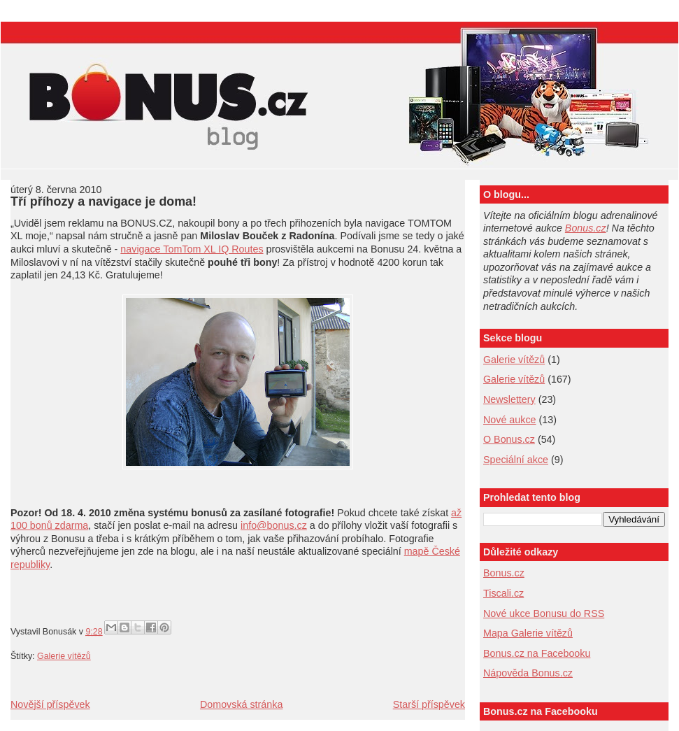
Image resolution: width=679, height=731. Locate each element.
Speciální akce (515, 459)
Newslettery (509, 399)
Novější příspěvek (50, 704)
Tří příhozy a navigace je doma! (103, 201)
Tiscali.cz (503, 593)
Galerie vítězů (64, 656)
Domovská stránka (241, 704)
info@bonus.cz (274, 525)
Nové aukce (509, 419)
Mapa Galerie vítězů (528, 633)
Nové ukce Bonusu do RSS (543, 613)
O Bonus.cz (509, 439)
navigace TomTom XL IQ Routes (191, 249)
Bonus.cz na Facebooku (536, 653)
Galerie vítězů (514, 359)
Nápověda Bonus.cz (528, 673)
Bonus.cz (585, 228)
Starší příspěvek (429, 704)
